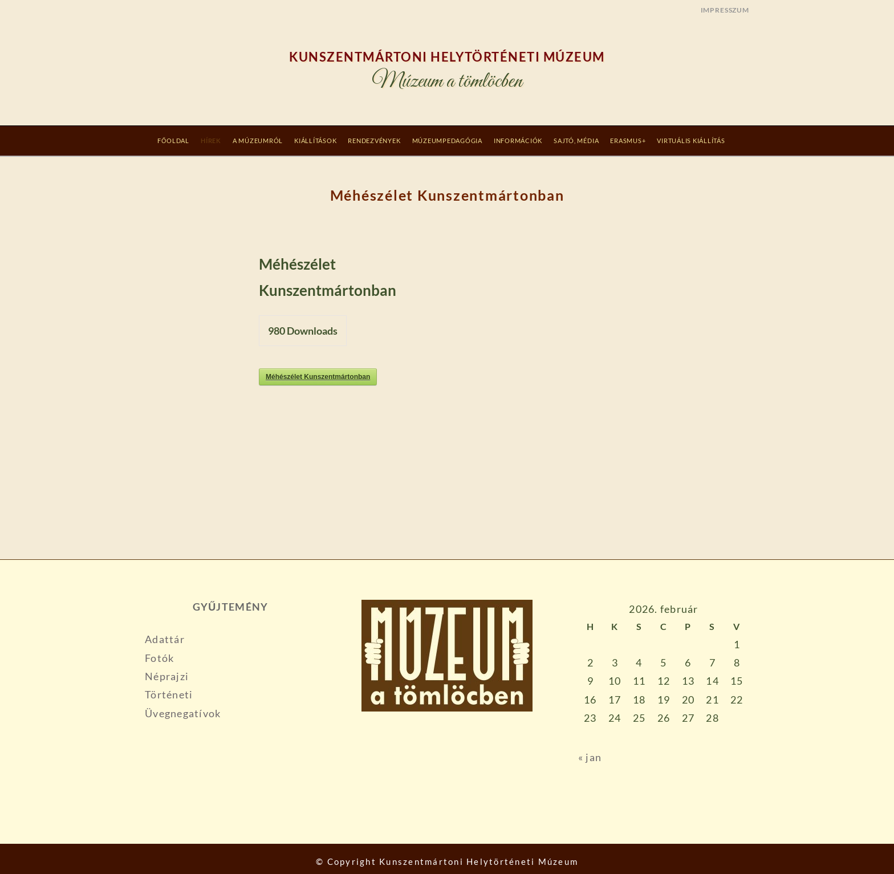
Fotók (159, 658)
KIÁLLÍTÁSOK (315, 140)
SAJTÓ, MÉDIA (576, 140)
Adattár (165, 639)
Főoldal (173, 140)
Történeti (169, 694)
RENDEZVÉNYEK (374, 140)
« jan (590, 757)
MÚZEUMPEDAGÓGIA (447, 140)
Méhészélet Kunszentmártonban (318, 377)
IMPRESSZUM (725, 10)
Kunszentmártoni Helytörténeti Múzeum (446, 57)
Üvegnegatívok (183, 713)
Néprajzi (167, 676)
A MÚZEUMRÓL (258, 140)
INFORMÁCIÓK (518, 140)
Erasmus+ (627, 140)
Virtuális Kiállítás (691, 140)
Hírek (211, 140)
